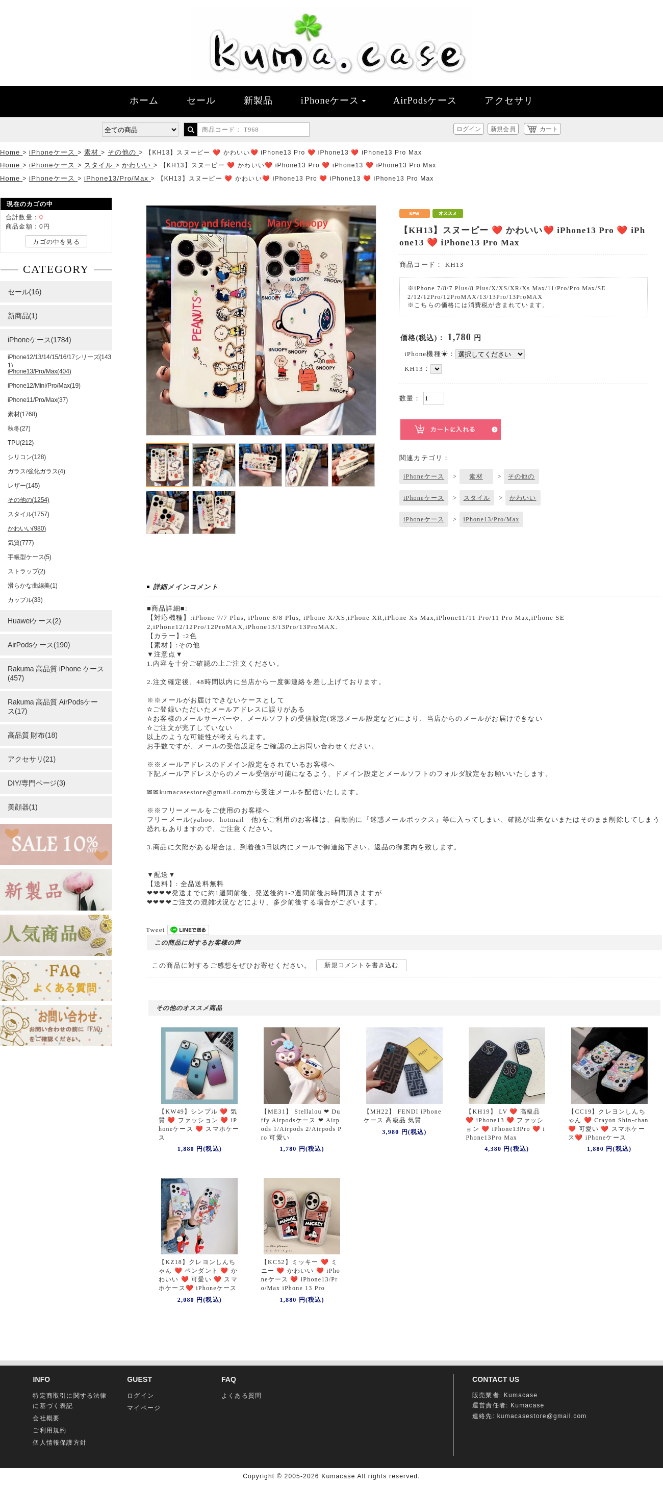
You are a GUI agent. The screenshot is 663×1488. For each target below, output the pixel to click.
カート (549, 129)
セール (201, 100)
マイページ (144, 1407)
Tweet (155, 930)
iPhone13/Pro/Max (492, 519)
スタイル (477, 497)
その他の (521, 476)
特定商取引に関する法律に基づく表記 (70, 1400)
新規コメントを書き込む (361, 965)
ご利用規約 (49, 1430)
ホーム (144, 100)
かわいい (523, 497)
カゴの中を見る (56, 241)
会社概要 (46, 1418)
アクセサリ (508, 100)
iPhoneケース (333, 100)
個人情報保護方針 (60, 1442)
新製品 (258, 100)
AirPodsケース (425, 100)
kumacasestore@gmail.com (542, 1416)
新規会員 (503, 129)
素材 (475, 476)
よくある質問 (241, 1395)
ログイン (468, 129)
